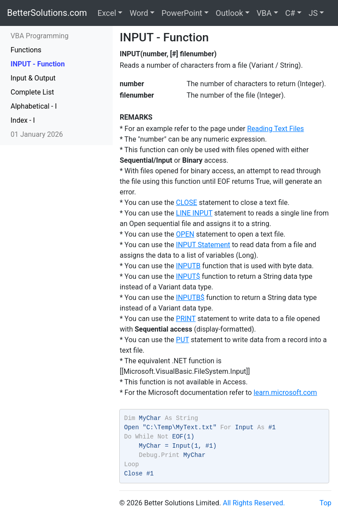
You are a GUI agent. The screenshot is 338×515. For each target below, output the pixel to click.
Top (325, 503)
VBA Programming (40, 36)
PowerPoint (182, 13)
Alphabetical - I (34, 106)
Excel (107, 13)
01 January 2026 (37, 134)
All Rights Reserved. (254, 503)
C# (290, 13)
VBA (264, 13)
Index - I (23, 120)
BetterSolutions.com (47, 12)
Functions (26, 50)
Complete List (32, 92)
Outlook (229, 13)
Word (138, 13)
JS (313, 13)
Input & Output (33, 78)
